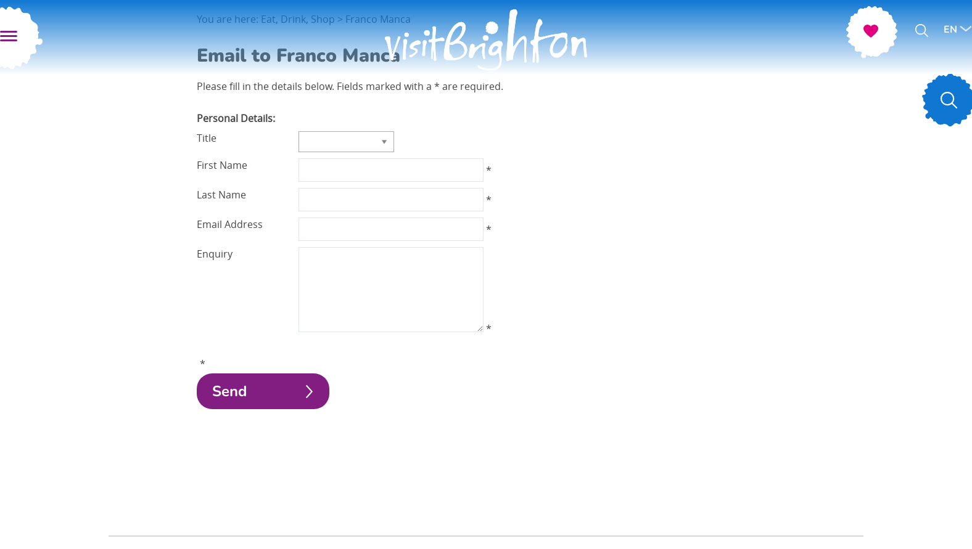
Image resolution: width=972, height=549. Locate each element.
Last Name (221, 194)
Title (206, 138)
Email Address (230, 224)
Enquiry (215, 254)
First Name (222, 165)
